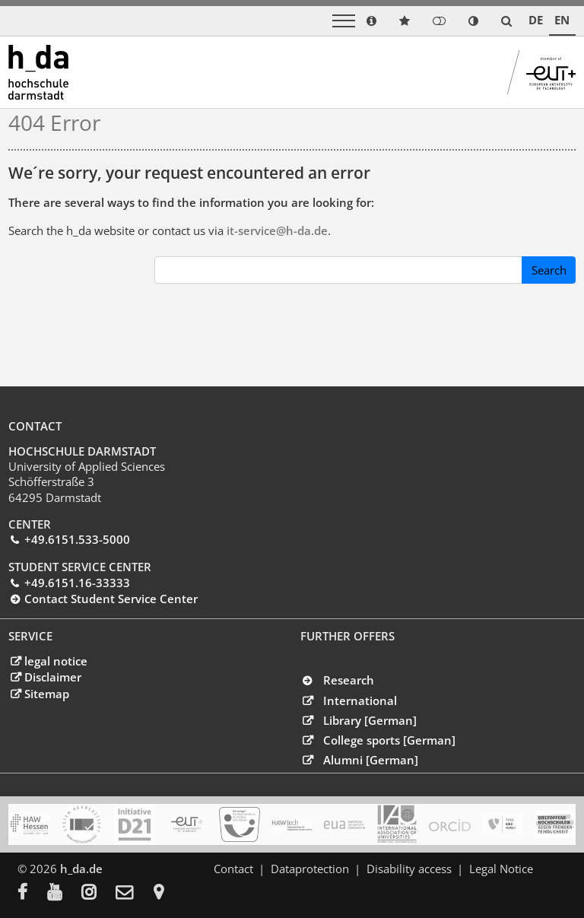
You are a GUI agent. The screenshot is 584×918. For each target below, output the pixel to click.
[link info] (371, 21)
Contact (233, 868)
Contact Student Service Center (111, 598)
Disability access (409, 868)
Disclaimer (52, 677)
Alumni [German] (370, 759)
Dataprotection (310, 868)
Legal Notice (501, 868)
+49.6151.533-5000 (77, 539)
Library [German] (370, 720)
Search (549, 270)
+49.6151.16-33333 (77, 582)
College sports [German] (389, 740)
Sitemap (46, 693)
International (360, 700)
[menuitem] (32, 894)
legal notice (55, 661)
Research (348, 680)
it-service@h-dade (277, 230)
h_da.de (81, 868)
